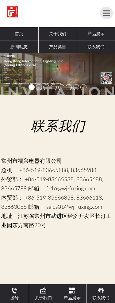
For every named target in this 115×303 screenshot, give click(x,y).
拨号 (14, 293)
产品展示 (96, 33)
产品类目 (57, 46)
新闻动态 (19, 46)
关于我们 (57, 33)
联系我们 (96, 46)
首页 (19, 33)
